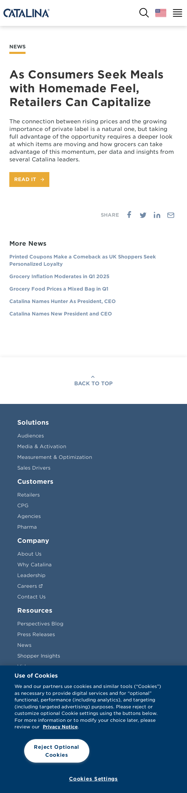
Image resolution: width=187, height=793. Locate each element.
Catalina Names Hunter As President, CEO (62, 301)
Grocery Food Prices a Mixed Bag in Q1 (58, 289)
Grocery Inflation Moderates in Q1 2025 (59, 276)
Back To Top (93, 383)
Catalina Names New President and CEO (60, 314)
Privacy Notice (60, 726)
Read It (25, 179)
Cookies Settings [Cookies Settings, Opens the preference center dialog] (93, 779)
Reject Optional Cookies (56, 751)
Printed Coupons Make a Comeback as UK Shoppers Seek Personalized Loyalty (82, 260)
